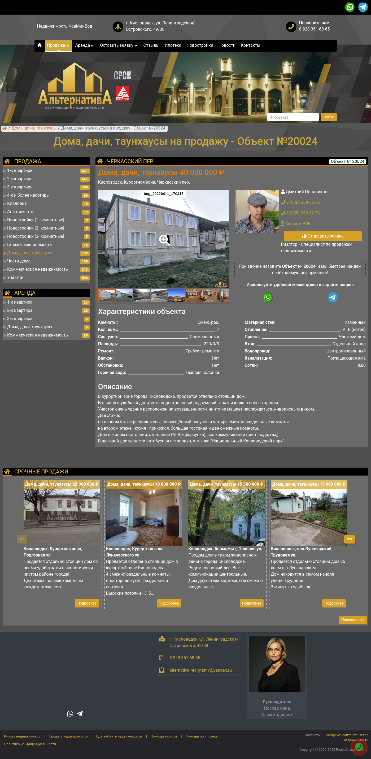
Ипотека (173, 45)
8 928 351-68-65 (314, 29)
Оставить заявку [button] (119, 45)
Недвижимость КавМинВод (64, 26)
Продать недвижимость (68, 736)
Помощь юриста (163, 736)
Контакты (250, 45)
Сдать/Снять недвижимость (119, 736)
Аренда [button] (85, 45)
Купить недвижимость (22, 736)
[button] (163, 236)
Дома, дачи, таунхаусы (34, 128)
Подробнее (86, 603)
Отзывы (151, 45)
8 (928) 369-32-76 (300, 202)
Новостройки (200, 45)
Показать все (353, 620)
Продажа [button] (58, 45)
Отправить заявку (322, 236)
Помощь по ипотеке (201, 736)
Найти (329, 117)
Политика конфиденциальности (30, 744)
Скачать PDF (296, 223)
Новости (227, 45)
